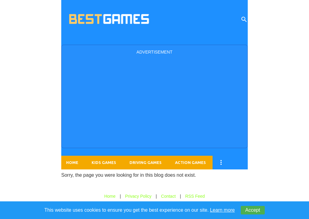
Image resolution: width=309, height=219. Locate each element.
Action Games (190, 162)
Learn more (222, 210)
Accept (252, 210)
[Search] (244, 19)
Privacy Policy (138, 196)
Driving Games (145, 162)
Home (72, 162)
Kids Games (104, 162)
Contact (168, 196)
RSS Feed (195, 196)
